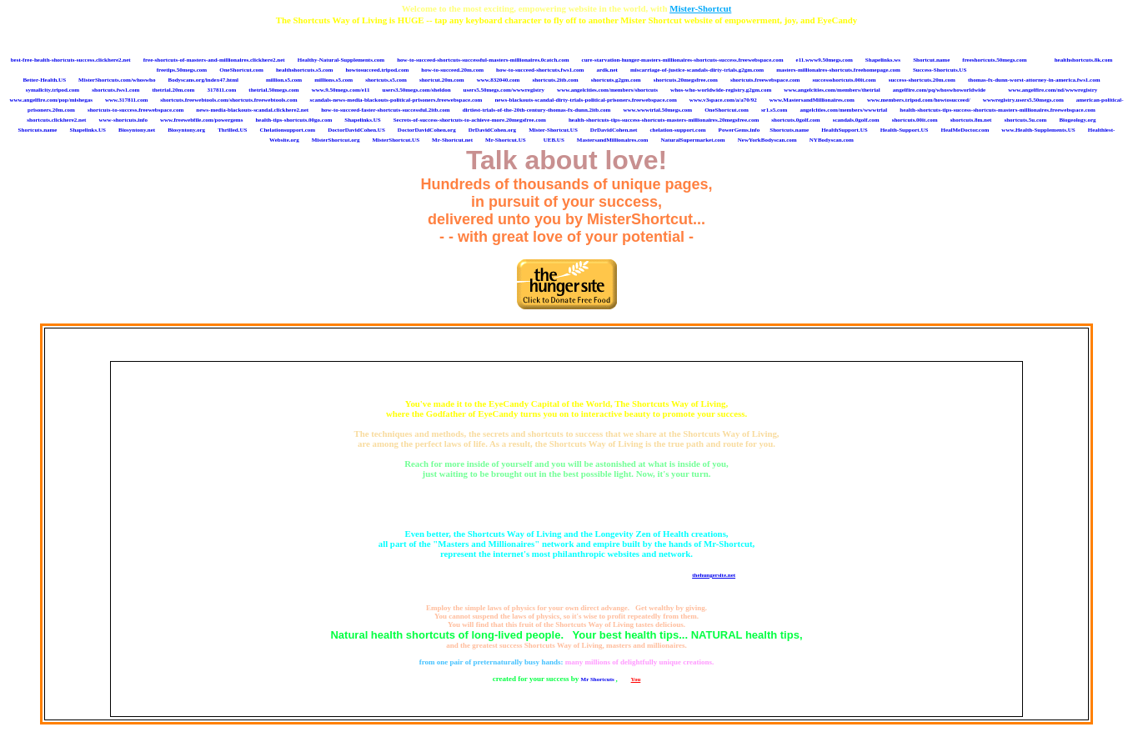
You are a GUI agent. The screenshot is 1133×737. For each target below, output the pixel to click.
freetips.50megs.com (182, 70)
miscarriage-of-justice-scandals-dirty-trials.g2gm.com (697, 70)
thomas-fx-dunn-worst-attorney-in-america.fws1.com (1034, 80)
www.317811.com (126, 100)
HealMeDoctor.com (964, 130)
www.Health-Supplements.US (1038, 130)
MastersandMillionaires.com (613, 140)
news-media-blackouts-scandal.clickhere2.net (252, 110)
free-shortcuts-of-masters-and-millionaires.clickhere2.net (214, 60)
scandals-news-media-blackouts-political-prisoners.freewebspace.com (396, 100)
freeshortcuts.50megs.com (994, 60)
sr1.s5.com (774, 110)
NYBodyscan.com (832, 140)
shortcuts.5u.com (1025, 120)
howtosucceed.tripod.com (377, 70)
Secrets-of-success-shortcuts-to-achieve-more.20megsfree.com (470, 120)
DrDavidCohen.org (492, 130)
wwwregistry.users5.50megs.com (1023, 100)
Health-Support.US (904, 130)
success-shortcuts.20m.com (922, 80)
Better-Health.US (44, 80)
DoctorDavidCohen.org (427, 130)
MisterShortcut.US (395, 140)
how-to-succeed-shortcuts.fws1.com (540, 70)
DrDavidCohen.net (614, 130)
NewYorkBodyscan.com (767, 140)
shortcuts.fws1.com (115, 90)
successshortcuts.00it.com (843, 80)
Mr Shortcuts (598, 679)
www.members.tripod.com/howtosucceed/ (918, 100)
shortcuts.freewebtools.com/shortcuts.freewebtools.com (228, 100)
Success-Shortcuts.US (939, 70)
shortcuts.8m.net (971, 120)
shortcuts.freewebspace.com (765, 80)
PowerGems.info (739, 130)
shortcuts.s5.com (386, 80)
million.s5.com (284, 80)
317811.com (221, 90)
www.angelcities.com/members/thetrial (832, 90)
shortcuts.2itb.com (555, 80)
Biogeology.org (1077, 120)
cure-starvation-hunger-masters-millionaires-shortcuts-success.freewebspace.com (683, 60)
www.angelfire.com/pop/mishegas (50, 100)
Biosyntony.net (136, 130)
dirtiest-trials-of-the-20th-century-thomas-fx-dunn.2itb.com (537, 110)
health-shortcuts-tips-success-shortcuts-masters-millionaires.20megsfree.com (664, 120)
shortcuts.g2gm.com (616, 80)
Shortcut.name (931, 60)
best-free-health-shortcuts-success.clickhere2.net (71, 60)
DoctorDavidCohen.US (356, 130)
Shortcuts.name (38, 130)
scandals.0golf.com (856, 120)
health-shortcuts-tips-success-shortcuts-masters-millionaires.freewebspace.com (997, 110)
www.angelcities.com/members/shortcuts (607, 90)
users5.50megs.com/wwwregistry (504, 90)
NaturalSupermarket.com (693, 140)
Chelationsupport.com (287, 130)
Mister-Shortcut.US (553, 130)
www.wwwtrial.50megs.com (657, 110)
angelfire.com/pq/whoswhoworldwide (939, 90)
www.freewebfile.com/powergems (201, 120)
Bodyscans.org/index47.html (203, 80)
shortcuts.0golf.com (795, 120)
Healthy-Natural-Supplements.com (341, 60)
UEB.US (554, 140)
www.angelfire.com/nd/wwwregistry (1052, 90)
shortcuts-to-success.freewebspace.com (135, 110)
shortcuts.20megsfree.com (686, 80)
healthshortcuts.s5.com (304, 70)
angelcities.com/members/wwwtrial (843, 110)
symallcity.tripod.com (53, 90)
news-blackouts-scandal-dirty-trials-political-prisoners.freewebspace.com (585, 100)
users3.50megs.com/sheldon (416, 90)
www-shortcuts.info (123, 120)
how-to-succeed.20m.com (452, 70)
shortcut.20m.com (441, 80)
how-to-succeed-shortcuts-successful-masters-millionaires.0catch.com (483, 60)
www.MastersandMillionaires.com (812, 100)
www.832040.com (498, 80)
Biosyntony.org (186, 130)
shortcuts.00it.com (915, 120)
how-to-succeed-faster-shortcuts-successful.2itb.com (385, 110)
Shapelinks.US (362, 120)
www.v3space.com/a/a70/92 (723, 100)
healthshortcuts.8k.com (1084, 60)
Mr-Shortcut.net (452, 140)
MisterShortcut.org (336, 140)
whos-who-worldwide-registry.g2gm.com (720, 90)
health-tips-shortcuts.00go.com (293, 120)
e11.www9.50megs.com (824, 60)
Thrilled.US (232, 130)
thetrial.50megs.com (273, 90)
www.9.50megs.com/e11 (341, 90)
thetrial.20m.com (173, 90)
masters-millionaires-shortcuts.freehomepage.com (838, 70)
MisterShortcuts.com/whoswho (116, 80)
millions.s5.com (333, 80)
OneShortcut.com (241, 70)
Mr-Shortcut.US (505, 140)
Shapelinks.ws (882, 60)
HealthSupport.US (844, 130)
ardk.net (606, 70)
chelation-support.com (677, 130)
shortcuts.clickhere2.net (56, 120)
